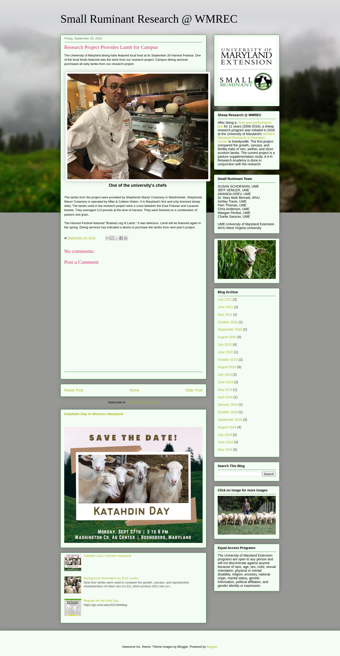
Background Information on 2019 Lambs (111, 578)
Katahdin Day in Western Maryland (93, 414)
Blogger (212, 646)
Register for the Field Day (101, 600)
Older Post (194, 390)
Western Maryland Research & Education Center (246, 137)
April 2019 (225, 397)
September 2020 (230, 329)
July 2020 (225, 344)
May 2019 (225, 390)
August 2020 (227, 337)
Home (134, 390)
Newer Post (73, 390)
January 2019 (228, 404)
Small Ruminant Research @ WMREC (149, 19)
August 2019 (227, 367)
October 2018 (228, 412)
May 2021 (225, 314)
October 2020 (228, 322)
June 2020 (225, 352)
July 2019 (225, 374)
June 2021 (225, 307)
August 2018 (227, 427)
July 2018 (225, 435)
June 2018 (225, 442)
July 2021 (225, 299)
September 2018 (230, 420)
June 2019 (225, 382)
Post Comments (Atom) (143, 402)
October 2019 (228, 360)
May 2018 (225, 450)
